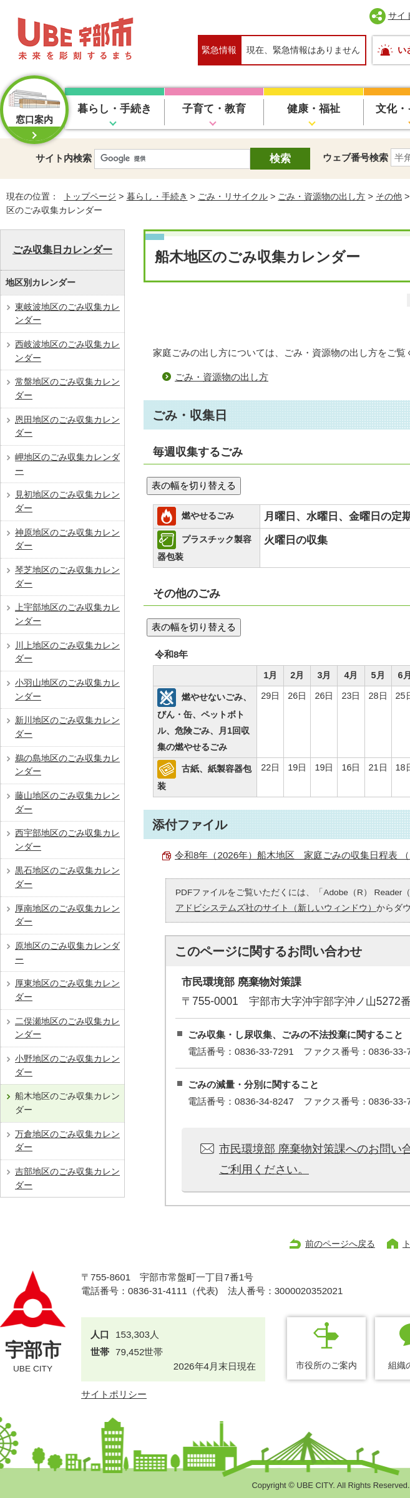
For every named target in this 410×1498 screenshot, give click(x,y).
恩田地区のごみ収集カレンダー (67, 426)
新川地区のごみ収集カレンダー (67, 727)
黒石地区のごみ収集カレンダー (67, 877)
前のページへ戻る (340, 1244)
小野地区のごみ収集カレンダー (67, 1065)
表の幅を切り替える (194, 485)
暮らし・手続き (114, 109)
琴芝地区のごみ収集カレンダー (67, 576)
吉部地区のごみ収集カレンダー (67, 1178)
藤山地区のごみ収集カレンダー (67, 802)
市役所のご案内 (326, 1365)
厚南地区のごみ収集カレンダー (67, 915)
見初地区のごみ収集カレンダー (67, 501)
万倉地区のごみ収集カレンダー (67, 1141)
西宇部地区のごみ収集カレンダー (67, 840)
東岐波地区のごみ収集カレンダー (67, 313)
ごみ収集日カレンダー (62, 249)
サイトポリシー (114, 1394)
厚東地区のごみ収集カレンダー (67, 990)
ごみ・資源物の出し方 (321, 196)
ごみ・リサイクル (233, 196)
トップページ (90, 196)
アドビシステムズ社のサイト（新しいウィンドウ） (275, 908)
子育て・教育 (214, 109)
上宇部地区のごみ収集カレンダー (67, 614)
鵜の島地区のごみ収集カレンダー (67, 765)
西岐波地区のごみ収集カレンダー (67, 351)
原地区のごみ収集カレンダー (67, 952)
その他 (389, 196)
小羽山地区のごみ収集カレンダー (67, 689)
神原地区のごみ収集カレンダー (67, 539)
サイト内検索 (64, 158)
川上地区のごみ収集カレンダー (67, 652)
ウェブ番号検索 (355, 157)
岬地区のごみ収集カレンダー (67, 464)
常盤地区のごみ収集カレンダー (67, 388)
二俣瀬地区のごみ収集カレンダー (67, 1028)
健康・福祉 (313, 109)
